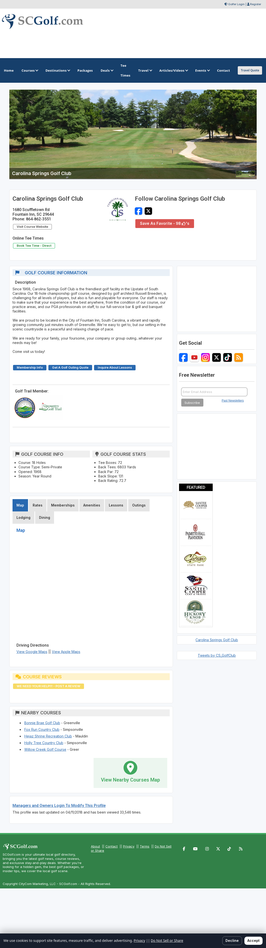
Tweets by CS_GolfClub (217, 655)
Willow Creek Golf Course (45, 749)
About (95, 846)
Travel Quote (250, 70)
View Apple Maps (66, 652)
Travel (145, 70)
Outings (139, 505)
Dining (44, 517)
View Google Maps (31, 652)
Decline (232, 940)
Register (255, 4)
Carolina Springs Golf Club (217, 640)
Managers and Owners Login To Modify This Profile (59, 805)
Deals (107, 70)
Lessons (116, 505)
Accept (253, 940)
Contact (111, 846)
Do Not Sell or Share (167, 940)
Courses (30, 70)
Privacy (128, 846)
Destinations (57, 70)
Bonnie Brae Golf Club (42, 723)
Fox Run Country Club (41, 729)
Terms (144, 846)
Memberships (63, 505)
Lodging (23, 517)
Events (202, 70)
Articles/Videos (173, 70)
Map (20, 505)
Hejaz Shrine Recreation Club (48, 736)
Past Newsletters (233, 400)
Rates (37, 505)
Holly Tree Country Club (43, 743)
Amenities (91, 505)
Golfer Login (236, 4)
